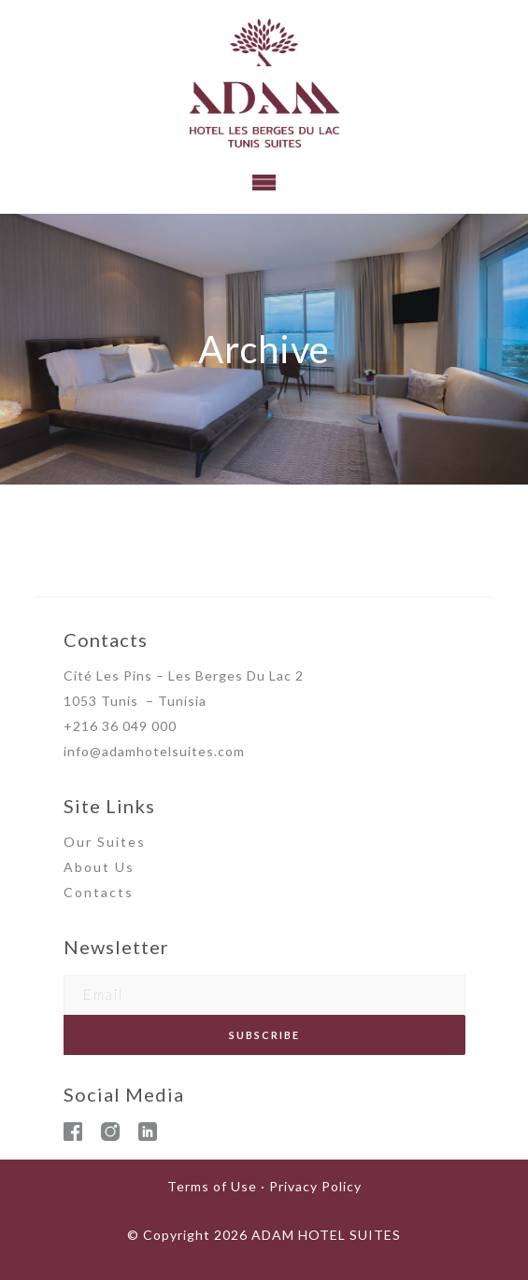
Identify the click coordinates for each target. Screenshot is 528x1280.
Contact (94, 892)
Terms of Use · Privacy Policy (264, 1186)
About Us (99, 867)
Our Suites (105, 842)
